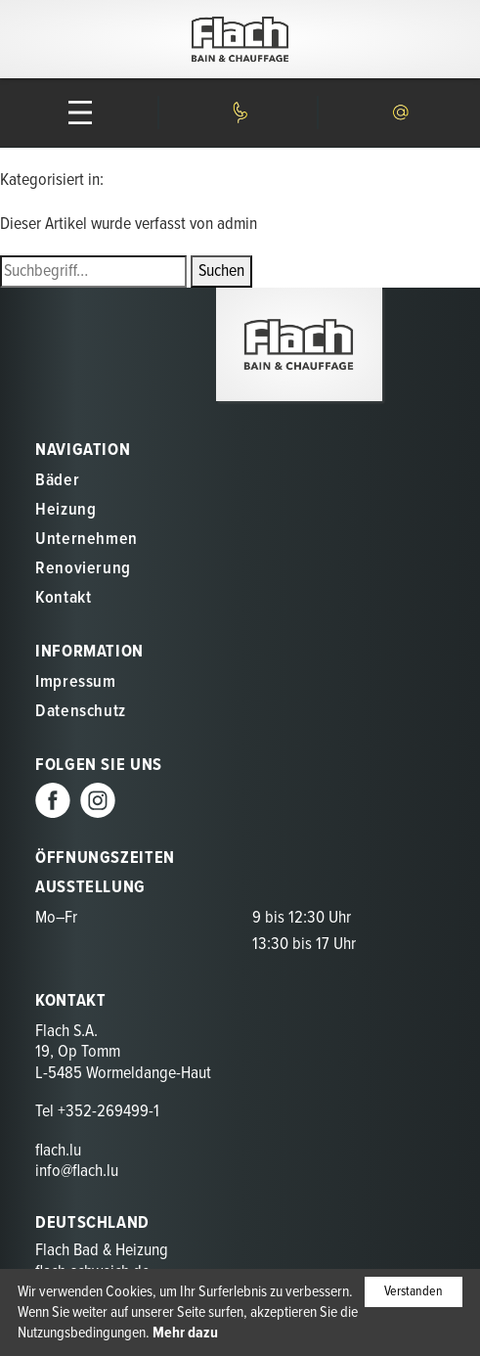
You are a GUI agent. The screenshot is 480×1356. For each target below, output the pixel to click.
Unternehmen (86, 539)
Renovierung (83, 569)
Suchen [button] (221, 271)
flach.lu (58, 1151)
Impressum (75, 682)
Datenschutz (80, 712)
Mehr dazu (185, 1333)
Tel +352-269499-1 (97, 1112)
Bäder (57, 481)
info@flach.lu (76, 1171)
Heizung (65, 510)
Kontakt (63, 598)
